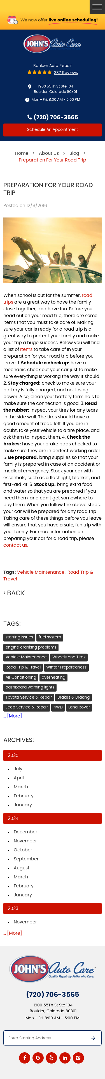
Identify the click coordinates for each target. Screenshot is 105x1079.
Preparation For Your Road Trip (52, 160)
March (21, 787)
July (18, 769)
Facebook (24, 1058)
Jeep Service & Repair (27, 707)
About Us (49, 153)
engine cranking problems (31, 647)
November (25, 841)
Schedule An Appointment (52, 130)
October (23, 850)
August (21, 868)
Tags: (12, 624)
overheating (53, 677)
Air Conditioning (21, 677)
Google (38, 1058)
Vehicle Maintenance (40, 572)
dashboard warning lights (30, 687)
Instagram (78, 1058)
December (25, 832)
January (23, 805)
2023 (13, 908)
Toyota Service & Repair (29, 697)
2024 (13, 818)
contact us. (15, 545)
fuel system (50, 637)
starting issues (19, 637)
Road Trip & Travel (23, 667)
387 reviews (66, 73)
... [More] (12, 716)
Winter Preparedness (66, 667)
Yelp (51, 1058)
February (24, 796)
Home (21, 153)
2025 (13, 755)
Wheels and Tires (68, 657)
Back (16, 593)
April (19, 778)
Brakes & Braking (73, 697)
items (26, 349)
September (26, 859)
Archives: (18, 740)
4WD (58, 707)
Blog (74, 153)
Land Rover (79, 707)
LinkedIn (65, 1058)
